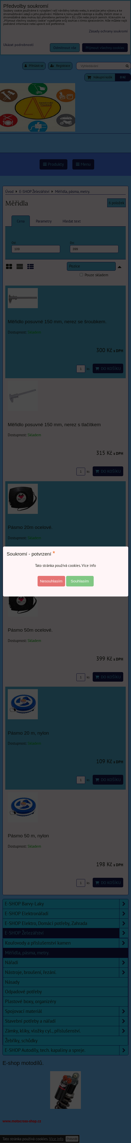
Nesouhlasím (51, 581)
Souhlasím (80, 581)
